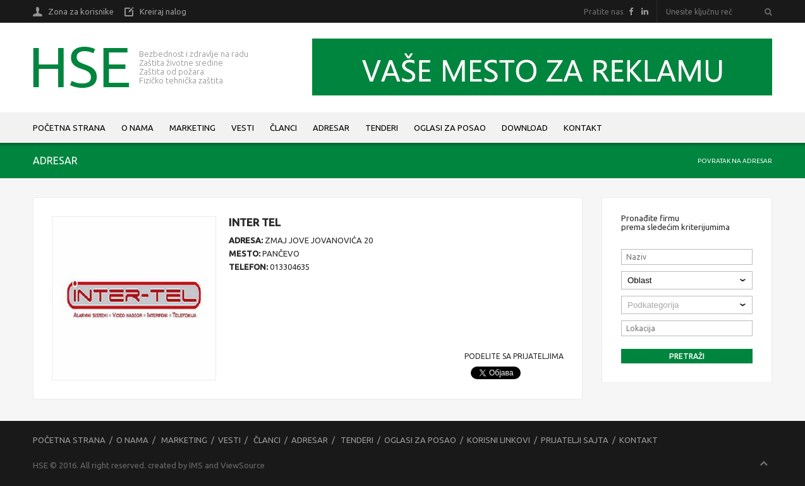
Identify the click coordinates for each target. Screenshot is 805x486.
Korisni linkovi (498, 439)
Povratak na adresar (735, 160)
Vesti (242, 127)
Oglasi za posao (450, 127)
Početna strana (69, 127)
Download (525, 127)
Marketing (192, 127)
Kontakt (583, 127)
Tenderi (381, 127)
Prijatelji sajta (574, 439)
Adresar (331, 127)
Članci (283, 127)
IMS (196, 465)
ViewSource (243, 465)
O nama (137, 127)
